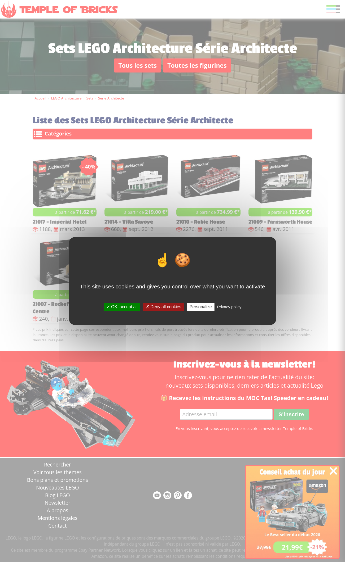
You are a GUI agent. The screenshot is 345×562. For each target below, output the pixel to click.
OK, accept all (122, 307)
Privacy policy (229, 307)
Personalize (201, 307)
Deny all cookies (163, 307)
